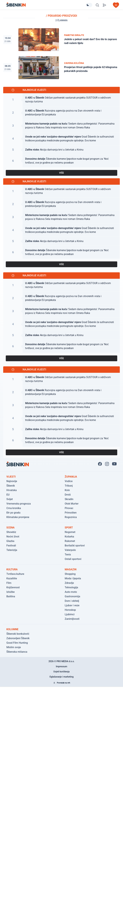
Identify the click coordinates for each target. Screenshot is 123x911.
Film (8, 582)
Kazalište (11, 578)
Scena (10, 527)
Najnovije (11, 481)
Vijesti (11, 476)
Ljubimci (69, 614)
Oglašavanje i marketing (61, 676)
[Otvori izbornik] (116, 5)
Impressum (61, 666)
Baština (10, 596)
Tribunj (69, 485)
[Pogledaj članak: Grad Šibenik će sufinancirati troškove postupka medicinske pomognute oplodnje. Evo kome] (61, 138)
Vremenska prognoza (18, 503)
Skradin (69, 499)
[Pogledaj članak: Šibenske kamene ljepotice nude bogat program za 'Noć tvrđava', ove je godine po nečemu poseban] (61, 160)
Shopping (70, 573)
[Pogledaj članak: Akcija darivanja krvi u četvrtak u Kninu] (61, 149)
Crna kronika (13, 508)
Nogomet (70, 532)
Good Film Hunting (17, 642)
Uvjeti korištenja (61, 671)
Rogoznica (71, 517)
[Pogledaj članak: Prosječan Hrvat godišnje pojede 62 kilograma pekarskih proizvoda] (61, 68)
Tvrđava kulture (15, 573)
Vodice (69, 481)
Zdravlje (69, 582)
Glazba (10, 541)
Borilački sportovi (75, 545)
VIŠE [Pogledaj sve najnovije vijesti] (61, 173)
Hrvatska (11, 490)
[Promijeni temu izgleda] (89, 5)
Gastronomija (72, 596)
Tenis (68, 554)
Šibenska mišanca (16, 651)
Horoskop (70, 609)
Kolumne (12, 629)
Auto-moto (71, 591)
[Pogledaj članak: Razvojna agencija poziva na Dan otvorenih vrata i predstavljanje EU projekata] (61, 112)
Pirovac (69, 508)
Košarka (69, 536)
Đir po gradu (13, 512)
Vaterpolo (70, 550)
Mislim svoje (13, 647)
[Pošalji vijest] (104, 5)
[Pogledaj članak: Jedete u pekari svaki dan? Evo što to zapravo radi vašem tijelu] (61, 40)
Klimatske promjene (17, 517)
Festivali (11, 545)
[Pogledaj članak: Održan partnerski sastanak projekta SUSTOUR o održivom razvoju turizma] (61, 99)
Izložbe (10, 591)
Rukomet (70, 541)
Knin (67, 490)
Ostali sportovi (73, 559)
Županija (71, 476)
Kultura (12, 569)
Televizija (11, 550)
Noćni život (12, 536)
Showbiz (11, 532)
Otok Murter (71, 503)
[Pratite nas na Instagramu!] (107, 464)
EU (8, 494)
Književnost (13, 587)
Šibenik (10, 485)
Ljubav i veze (72, 605)
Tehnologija (71, 587)
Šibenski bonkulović (17, 633)
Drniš (68, 494)
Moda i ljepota (73, 578)
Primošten (71, 512)
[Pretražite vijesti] (97, 5)
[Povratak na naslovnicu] (46, 5)
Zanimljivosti (72, 618)
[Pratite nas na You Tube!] (114, 464)
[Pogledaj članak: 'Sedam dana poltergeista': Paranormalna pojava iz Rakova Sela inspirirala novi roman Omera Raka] (61, 125)
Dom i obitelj (72, 600)
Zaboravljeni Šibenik (17, 638)
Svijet (9, 499)
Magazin (70, 569)
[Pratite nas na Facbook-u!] (100, 464)
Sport (69, 527)
